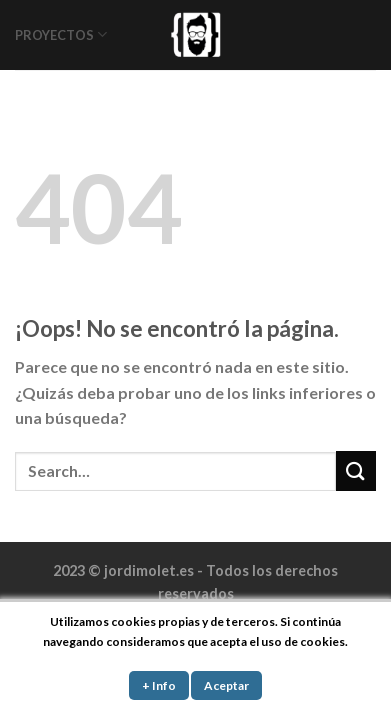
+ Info (159, 685)
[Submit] (356, 470)
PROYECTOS (61, 34)
